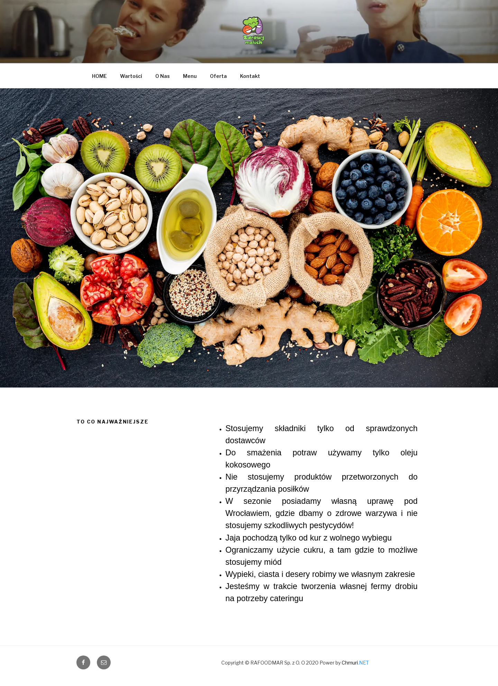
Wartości (131, 76)
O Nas (162, 76)
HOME (99, 76)
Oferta (218, 76)
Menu (190, 76)
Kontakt (250, 76)
